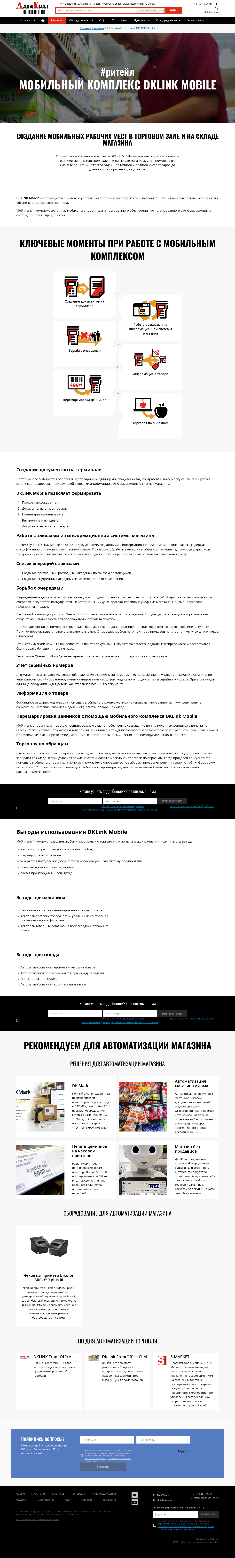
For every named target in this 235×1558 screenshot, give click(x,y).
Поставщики (78, 1493)
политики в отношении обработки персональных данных (105, 1457)
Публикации (142, 20)
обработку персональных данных (123, 806)
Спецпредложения (168, 20)
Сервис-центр (195, 20)
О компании (119, 20)
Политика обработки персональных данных (37, 1519)
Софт (102, 20)
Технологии (109, 1499)
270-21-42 (205, 6)
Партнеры (58, 1493)
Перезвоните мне (172, 801)
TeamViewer (163, 1495)
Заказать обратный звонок (205, 1497)
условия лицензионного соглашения (134, 810)
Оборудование (78, 20)
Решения (57, 20)
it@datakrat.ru (211, 12)
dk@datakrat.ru (164, 1499)
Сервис (20, 1493)
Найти (173, 10)
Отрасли (87, 1499)
